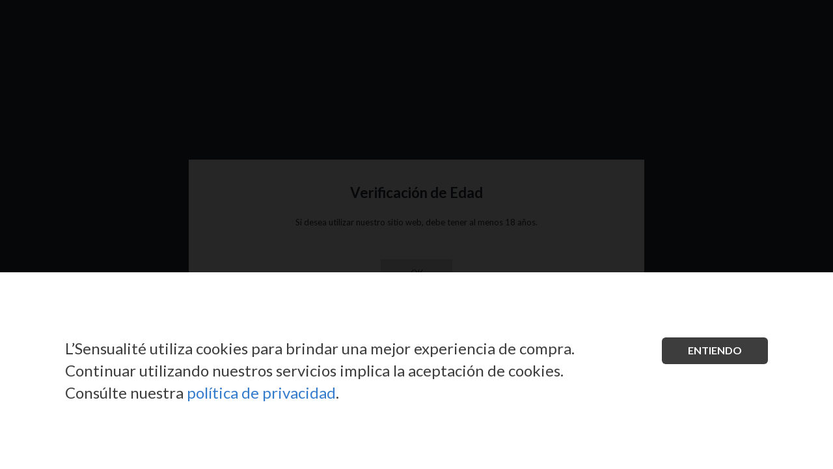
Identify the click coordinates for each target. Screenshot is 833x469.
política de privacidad (261, 392)
